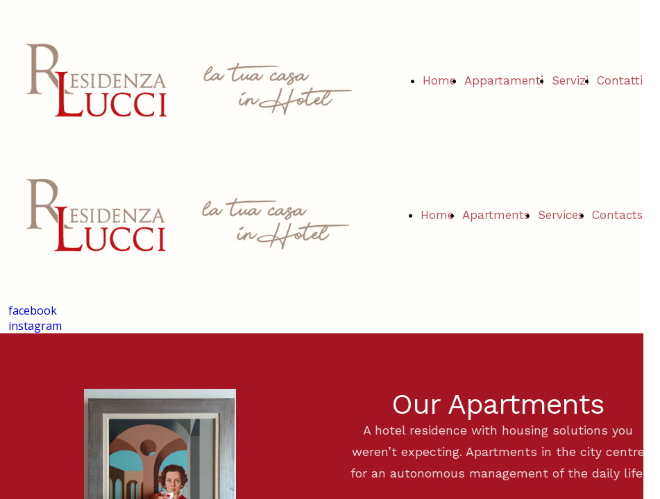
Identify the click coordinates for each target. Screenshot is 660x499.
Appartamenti (503, 80)
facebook (32, 310)
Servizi (570, 80)
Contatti (620, 80)
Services (561, 215)
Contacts (617, 215)
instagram (35, 325)
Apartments (496, 215)
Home (439, 80)
